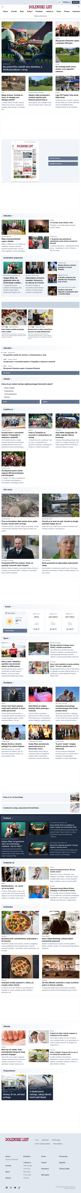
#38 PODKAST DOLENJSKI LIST (11, 275)
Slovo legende (45, 936)
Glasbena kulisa (6, 468)
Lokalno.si (8, 409)
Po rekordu (53, 662)
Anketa (6, 379)
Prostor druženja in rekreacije (36, 92)
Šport (5, 638)
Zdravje (3, 1047)
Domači (3, 703)
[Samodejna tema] (59, 2)
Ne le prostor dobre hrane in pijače (67, 287)
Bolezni (52, 1031)
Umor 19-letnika (46, 560)
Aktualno (7, 216)
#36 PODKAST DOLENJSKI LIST (58, 843)
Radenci (31, 430)
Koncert (57, 38)
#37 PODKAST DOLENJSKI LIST (58, 822)
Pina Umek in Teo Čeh (61, 703)
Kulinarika (4, 936)
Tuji (29, 703)
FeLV (3, 92)
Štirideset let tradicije (55, 643)
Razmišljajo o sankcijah (7, 560)
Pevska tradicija (59, 741)
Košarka (57, 92)
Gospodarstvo (33, 1088)
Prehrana (52, 1050)
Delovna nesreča (6, 519)
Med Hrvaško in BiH (47, 519)
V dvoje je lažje (62, 263)
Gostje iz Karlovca (12, 359)
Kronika (57, 64)
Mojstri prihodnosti (13, 327)
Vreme (8, 607)
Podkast (7, 818)
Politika (3, 883)
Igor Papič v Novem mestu (32, 275)
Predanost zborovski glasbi (35, 741)
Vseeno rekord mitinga (7, 659)
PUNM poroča (6, 64)
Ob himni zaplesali (6, 236)
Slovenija (52, 886)
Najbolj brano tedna (63, 275)
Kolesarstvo (58, 430)
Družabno (7, 683)
